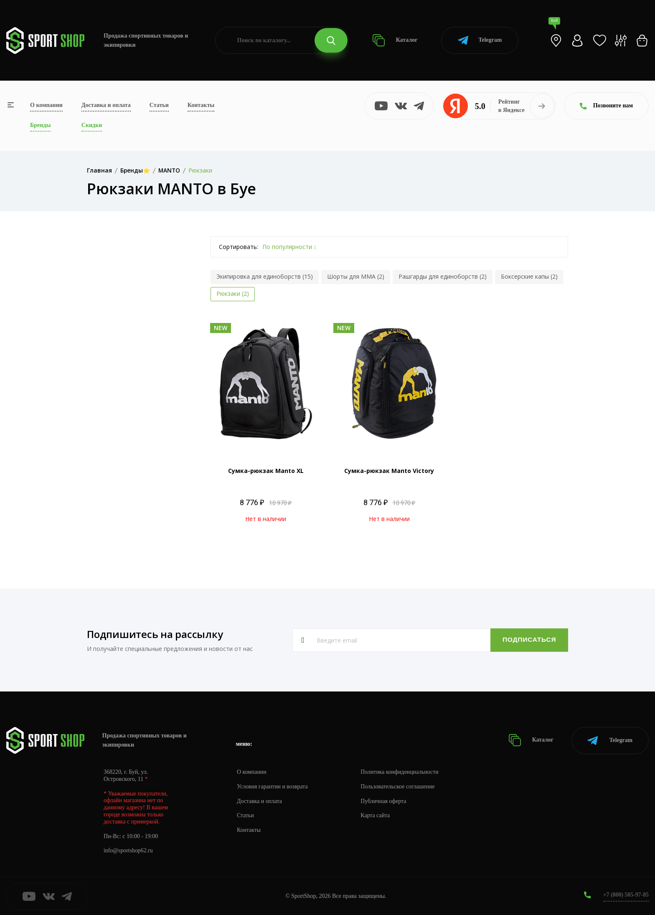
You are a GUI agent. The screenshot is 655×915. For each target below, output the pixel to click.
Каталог (395, 40)
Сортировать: (238, 247)
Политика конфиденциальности (401, 771)
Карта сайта (376, 815)
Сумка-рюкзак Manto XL (266, 471)
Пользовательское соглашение (399, 786)
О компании (46, 105)
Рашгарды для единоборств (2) (443, 276)
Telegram (480, 40)
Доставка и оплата (106, 105)
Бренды (40, 125)
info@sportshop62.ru (128, 850)
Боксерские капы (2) (529, 276)
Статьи (159, 105)
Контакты (201, 105)
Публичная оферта (385, 800)
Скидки (91, 125)
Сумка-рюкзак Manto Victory (389, 471)
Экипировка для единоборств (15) (264, 276)
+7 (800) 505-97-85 (625, 894)
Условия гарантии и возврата (273, 786)
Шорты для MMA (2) (355, 276)
